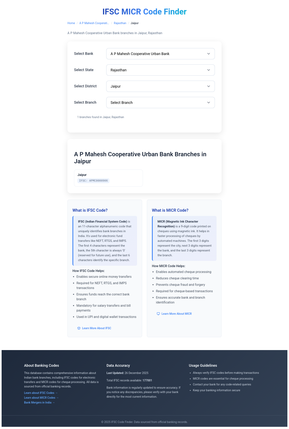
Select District (85, 86)
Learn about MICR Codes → (41, 398)
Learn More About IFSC (94, 328)
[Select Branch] (160, 102)
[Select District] (160, 86)
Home (71, 23)
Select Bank (83, 53)
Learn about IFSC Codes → (41, 393)
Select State (84, 70)
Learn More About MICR (174, 314)
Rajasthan (120, 23)
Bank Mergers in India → (39, 403)
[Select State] (160, 70)
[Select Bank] (160, 53)
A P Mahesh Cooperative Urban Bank (94, 23)
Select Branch (85, 102)
